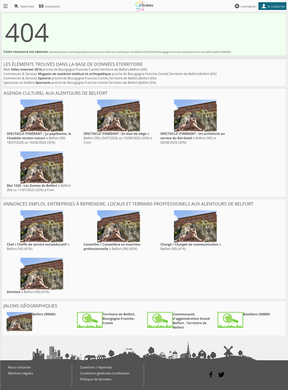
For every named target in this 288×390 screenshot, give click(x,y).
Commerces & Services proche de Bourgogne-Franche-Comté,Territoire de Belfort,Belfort (106, 74)
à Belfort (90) (39, 135)
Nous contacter (19, 367)
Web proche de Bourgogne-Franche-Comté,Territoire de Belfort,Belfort (72, 69)
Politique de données (95, 379)
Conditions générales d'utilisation (105, 373)
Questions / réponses (96, 367)
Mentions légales (20, 373)
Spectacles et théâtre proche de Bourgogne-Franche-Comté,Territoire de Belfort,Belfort (76, 82)
